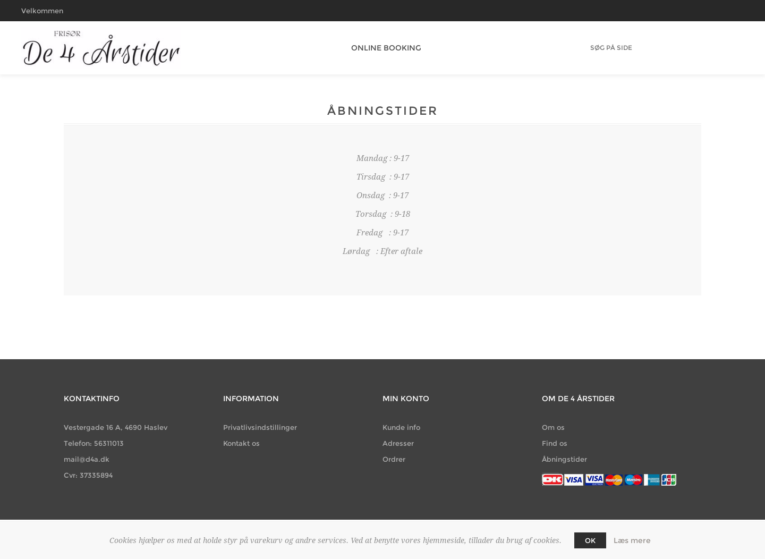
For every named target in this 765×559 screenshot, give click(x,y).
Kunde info (401, 427)
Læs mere (632, 540)
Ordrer (393, 459)
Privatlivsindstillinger (260, 427)
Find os (554, 443)
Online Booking (382, 48)
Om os (553, 427)
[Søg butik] (611, 47)
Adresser (398, 443)
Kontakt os (241, 443)
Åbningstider (564, 459)
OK (590, 540)
